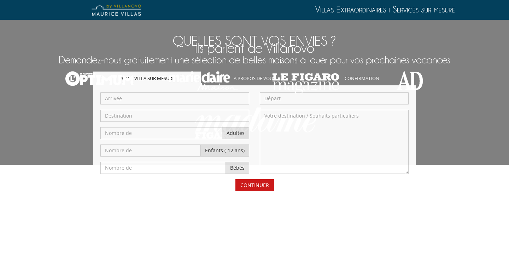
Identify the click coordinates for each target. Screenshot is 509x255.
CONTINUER (254, 185)
